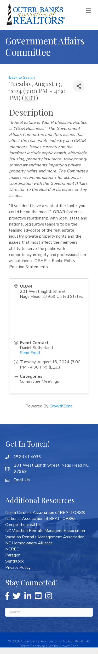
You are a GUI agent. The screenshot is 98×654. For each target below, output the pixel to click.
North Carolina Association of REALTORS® (45, 512)
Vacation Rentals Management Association (44, 537)
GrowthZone (61, 406)
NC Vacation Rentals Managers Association (45, 531)
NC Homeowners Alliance (29, 543)
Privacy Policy (18, 567)
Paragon (12, 555)
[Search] (49, 612)
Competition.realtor (23, 525)
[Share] (79, 86)
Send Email (30, 353)
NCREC (12, 549)
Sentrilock (14, 561)
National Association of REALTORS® (40, 519)
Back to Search (22, 77)
